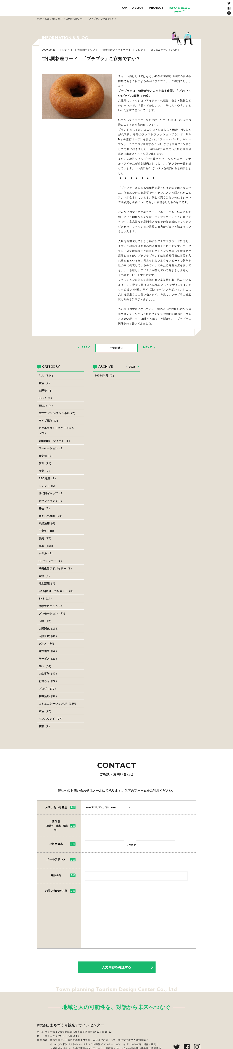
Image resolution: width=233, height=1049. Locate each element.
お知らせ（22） (48, 681)
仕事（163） (47, 546)
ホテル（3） (46, 553)
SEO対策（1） (48, 478)
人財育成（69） (48, 636)
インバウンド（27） (51, 718)
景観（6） (45, 576)
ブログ (139, 49)
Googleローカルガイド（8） (57, 591)
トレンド (65, 49)
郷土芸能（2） (48, 583)
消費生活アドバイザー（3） (56, 568)
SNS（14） (46, 598)
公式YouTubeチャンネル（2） (58, 413)
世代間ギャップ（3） (52, 493)
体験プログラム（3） (52, 606)
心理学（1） (46, 390)
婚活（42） (46, 711)
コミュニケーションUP (164, 49)
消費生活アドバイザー (115, 49)
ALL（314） (47, 375)
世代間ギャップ (86, 49)
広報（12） (46, 621)
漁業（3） (45, 470)
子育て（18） (47, 530)
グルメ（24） (47, 643)
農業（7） (45, 726)
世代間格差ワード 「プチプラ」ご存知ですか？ (91, 19)
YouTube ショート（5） (55, 440)
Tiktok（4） (46, 405)
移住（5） (45, 508)
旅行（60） (46, 666)
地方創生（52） (48, 651)
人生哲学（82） (48, 673)
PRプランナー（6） (51, 561)
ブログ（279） (48, 688)
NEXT (147, 347)
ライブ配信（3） (49, 420)
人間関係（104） (49, 628)
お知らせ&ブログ (54, 19)
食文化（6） (46, 456)
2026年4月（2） (105, 375)
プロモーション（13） (53, 613)
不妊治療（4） (48, 523)
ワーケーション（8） (52, 448)
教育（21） (46, 463)
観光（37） (46, 538)
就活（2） (45, 383)
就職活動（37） (48, 696)
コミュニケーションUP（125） (58, 703)
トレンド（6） (48, 486)
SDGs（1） (46, 398)
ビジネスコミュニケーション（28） (56, 431)
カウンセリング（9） (52, 500)
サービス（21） (48, 658)
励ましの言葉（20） (51, 516)
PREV (86, 347)
